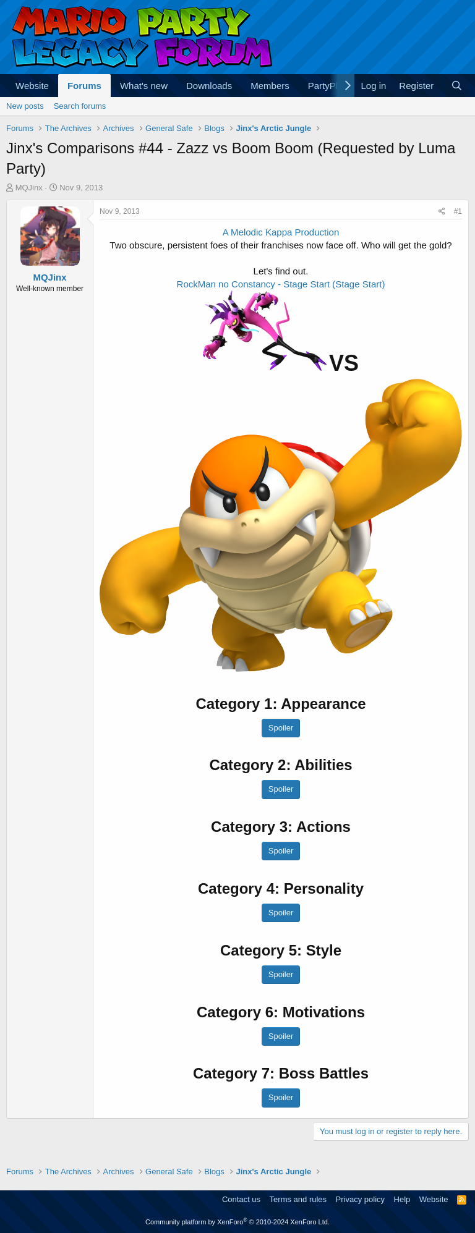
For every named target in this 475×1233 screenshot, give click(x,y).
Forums (84, 85)
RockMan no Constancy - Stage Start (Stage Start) (281, 284)
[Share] (442, 212)
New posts (25, 106)
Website (32, 85)
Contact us (241, 1199)
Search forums (80, 106)
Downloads (209, 85)
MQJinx (29, 187)
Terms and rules (298, 1199)
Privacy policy (360, 1199)
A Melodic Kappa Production (281, 232)
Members (269, 85)
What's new (144, 85)
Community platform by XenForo (237, 1222)
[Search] (457, 85)
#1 (458, 211)
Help (402, 1199)
